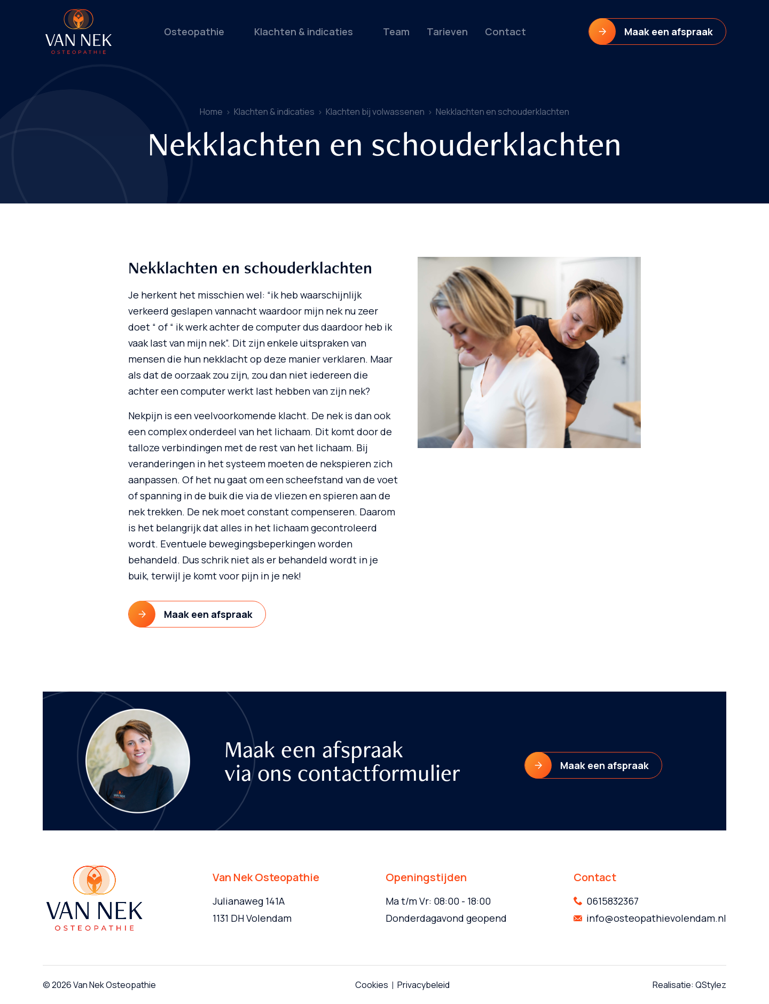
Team (394, 31)
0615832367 (612, 901)
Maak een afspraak (668, 31)
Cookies (371, 985)
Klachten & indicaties (304, 31)
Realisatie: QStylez (689, 985)
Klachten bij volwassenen (375, 111)
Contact (500, 31)
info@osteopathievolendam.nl (656, 918)
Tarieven (445, 31)
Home (211, 111)
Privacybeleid (423, 985)
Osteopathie (198, 31)
